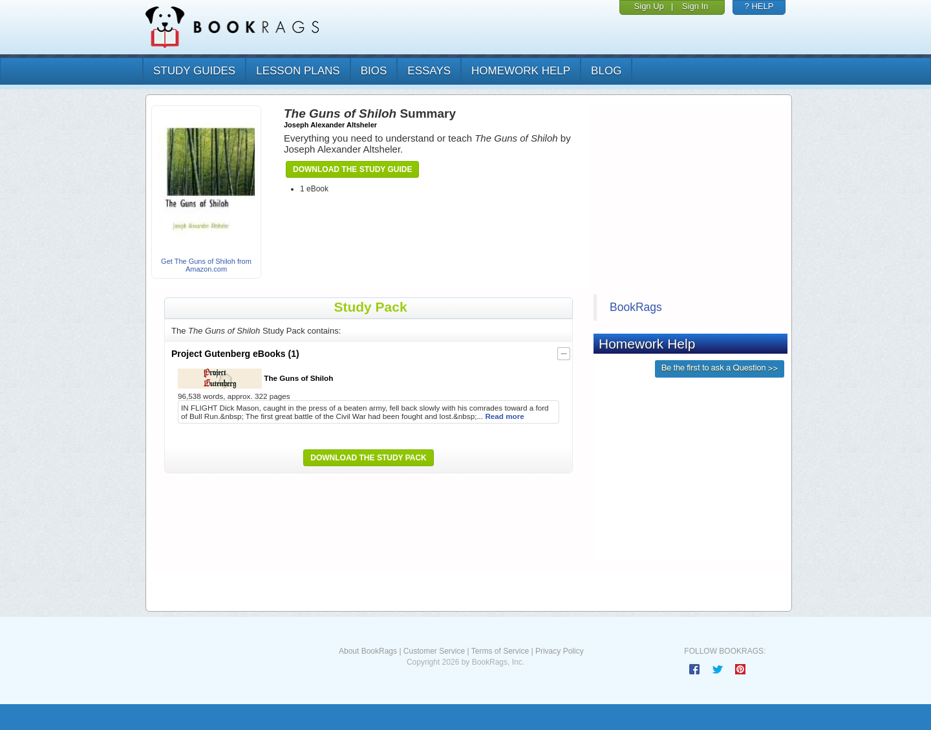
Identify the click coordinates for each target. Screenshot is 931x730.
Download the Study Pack (368, 457)
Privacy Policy (559, 651)
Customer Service (434, 651)
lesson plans (297, 71)
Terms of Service (500, 651)
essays (429, 71)
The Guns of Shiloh (255, 379)
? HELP (759, 6)
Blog (606, 71)
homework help (520, 71)
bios (374, 71)
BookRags (636, 307)
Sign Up (649, 6)
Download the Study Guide (352, 169)
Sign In (695, 6)
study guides (194, 71)
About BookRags (368, 651)
